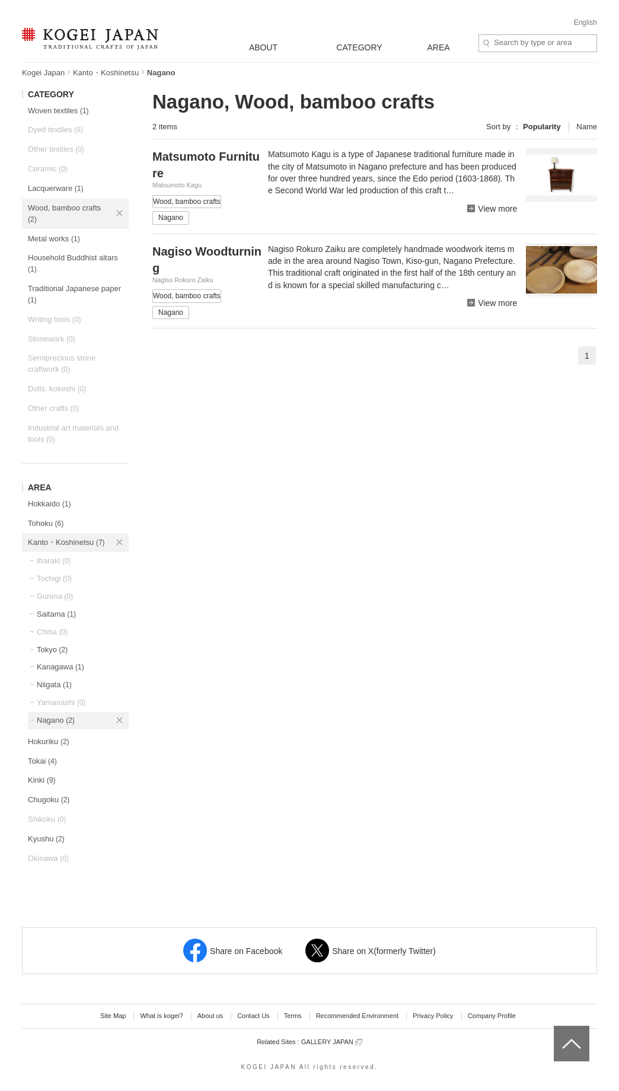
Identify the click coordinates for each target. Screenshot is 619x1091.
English (585, 22)
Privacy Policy (433, 1015)
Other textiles (56, 149)
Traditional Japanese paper (74, 294)
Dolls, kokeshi (57, 388)
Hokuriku (48, 741)
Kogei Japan (43, 72)
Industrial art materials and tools (73, 433)
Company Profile (492, 1015)
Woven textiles (58, 110)
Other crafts (53, 408)
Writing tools (54, 319)
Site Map (113, 1015)
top (558, 1029)
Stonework (51, 338)
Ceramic (48, 168)
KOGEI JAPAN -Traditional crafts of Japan (90, 39)
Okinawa (48, 858)
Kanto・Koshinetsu (106, 72)
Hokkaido (49, 503)
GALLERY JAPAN (331, 1042)
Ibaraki (54, 560)
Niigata (54, 684)
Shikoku (47, 819)
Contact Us (253, 1015)
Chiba (52, 631)
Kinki (41, 780)
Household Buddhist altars (73, 263)
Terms (293, 1015)
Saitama (56, 614)
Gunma (55, 596)
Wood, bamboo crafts (64, 213)
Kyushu (46, 838)
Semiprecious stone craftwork (61, 363)
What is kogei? (161, 1015)
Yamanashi (61, 702)
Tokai (42, 761)
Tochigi (54, 578)
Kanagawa (60, 666)
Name (586, 126)
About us (210, 1015)
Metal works (54, 238)
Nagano (56, 720)
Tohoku (45, 523)
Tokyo (52, 649)
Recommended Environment (357, 1015)
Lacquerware (55, 188)
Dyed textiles (55, 129)
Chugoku (48, 799)
